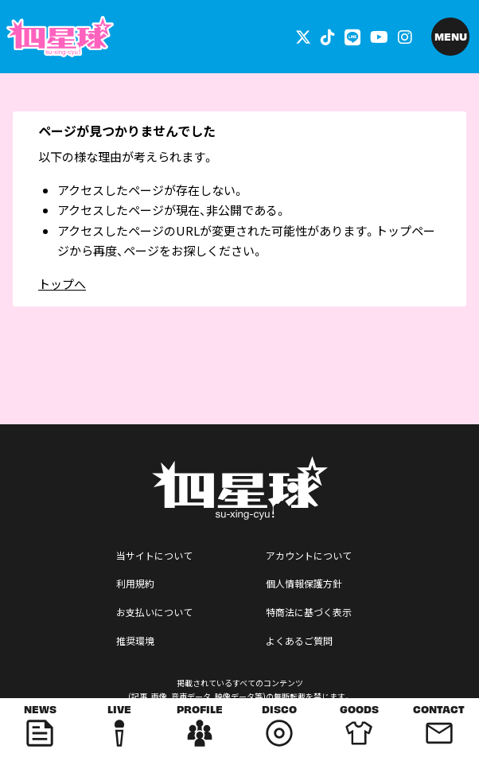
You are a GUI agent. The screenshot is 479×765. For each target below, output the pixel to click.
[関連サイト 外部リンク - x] (303, 36)
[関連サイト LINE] (352, 36)
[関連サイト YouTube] (379, 36)
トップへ (62, 283)
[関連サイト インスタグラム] (405, 36)
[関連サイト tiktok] (328, 36)
